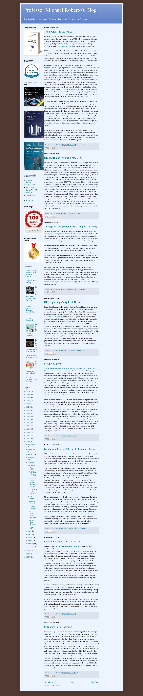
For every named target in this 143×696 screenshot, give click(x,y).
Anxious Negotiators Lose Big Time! (31, 379)
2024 (28, 397)
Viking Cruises (30, 185)
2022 (28, 404)
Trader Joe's (30, 193)
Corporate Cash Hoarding (58, 626)
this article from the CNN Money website (65, 167)
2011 (28, 438)
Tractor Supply (30, 187)
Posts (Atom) (57, 686)
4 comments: (81, 614)
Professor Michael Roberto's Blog (60, 10)
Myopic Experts (52, 363)
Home (72, 682)
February (31, 544)
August (30, 462)
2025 (28, 394)
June (30, 531)
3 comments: (81, 145)
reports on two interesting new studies (68, 546)
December (31, 444)
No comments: (81, 350)
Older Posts (94, 682)
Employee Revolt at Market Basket (31, 356)
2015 (28, 426)
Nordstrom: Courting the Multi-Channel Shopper (70, 448)
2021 (28, 407)
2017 (28, 419)
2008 (28, 554)
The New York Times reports (66, 463)
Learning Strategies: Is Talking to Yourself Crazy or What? (31, 310)
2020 (28, 410)
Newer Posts (49, 682)
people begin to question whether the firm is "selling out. (70, 234)
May (30, 534)
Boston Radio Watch (65, 46)
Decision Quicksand (29, 319)
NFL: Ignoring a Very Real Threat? (63, 302)
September (31, 457)
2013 (28, 432)
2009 (28, 551)
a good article (57, 632)
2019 (28, 413)
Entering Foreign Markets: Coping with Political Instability (31, 273)
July (29, 528)
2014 (28, 429)
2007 (28, 557)
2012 (28, 435)
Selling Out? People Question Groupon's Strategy (70, 226)
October (31, 454)
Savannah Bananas (29, 181)
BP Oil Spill (30, 200)
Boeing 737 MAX (31, 190)
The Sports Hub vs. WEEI (58, 31)
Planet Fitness (30, 195)
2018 (28, 416)
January (31, 547)
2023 (28, 401)
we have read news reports (53, 317)
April (30, 537)
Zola (27, 198)
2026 (28, 391)
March (30, 540)
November (31, 449)
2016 (28, 423)
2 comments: (81, 213)
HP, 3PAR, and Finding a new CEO (63, 157)
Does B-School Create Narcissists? (63, 541)
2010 (28, 442)
